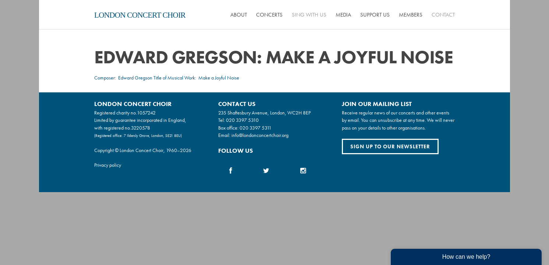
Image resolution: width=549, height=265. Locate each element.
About (238, 14)
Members (410, 14)
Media (343, 14)
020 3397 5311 (256, 127)
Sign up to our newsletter (390, 146)
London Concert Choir (139, 15)
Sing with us (309, 14)
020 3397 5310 (242, 120)
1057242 (146, 112)
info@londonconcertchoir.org (259, 135)
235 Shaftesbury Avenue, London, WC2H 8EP (264, 112)
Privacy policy (107, 165)
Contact (443, 14)
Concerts (269, 14)
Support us (375, 14)
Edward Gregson (135, 77)
